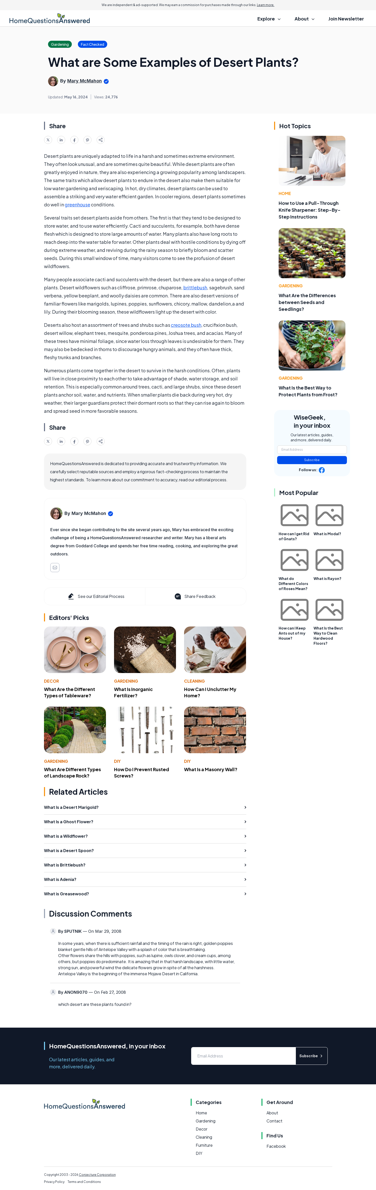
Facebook (276, 1146)
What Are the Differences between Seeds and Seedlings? (307, 302)
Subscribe (312, 460)
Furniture (204, 1145)
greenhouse (77, 204)
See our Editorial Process (95, 596)
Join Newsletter (346, 18)
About (272, 1112)
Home (285, 193)
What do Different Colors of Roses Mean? (293, 583)
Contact (274, 1120)
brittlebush (195, 287)
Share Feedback (194, 596)
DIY (117, 761)
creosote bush (186, 325)
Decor (51, 681)
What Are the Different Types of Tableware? (69, 692)
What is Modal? (327, 533)
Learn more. (265, 5)
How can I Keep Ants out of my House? (292, 633)
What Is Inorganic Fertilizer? (133, 692)
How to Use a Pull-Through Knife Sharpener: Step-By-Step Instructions (310, 210)
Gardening (126, 681)
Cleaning (194, 681)
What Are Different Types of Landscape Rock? (72, 772)
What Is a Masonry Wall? (210, 769)
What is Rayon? (327, 578)
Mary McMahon (84, 80)
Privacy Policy (54, 1182)
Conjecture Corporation (97, 1175)
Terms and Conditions (84, 1182)
